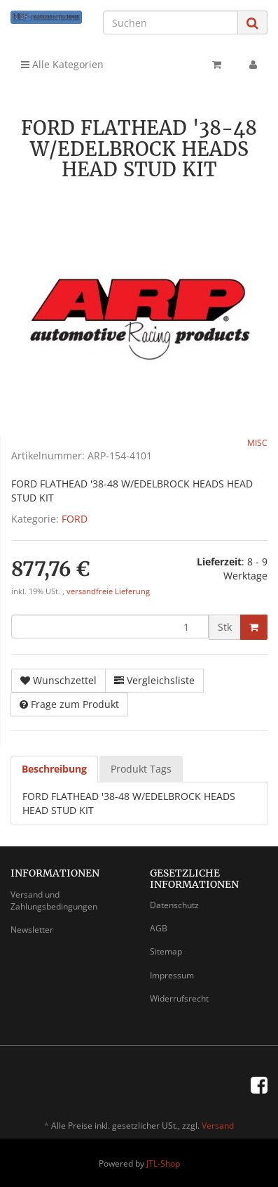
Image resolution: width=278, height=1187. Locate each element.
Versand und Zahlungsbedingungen (54, 900)
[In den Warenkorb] (253, 627)
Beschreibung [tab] (54, 768)
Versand (218, 1126)
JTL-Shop (163, 1163)
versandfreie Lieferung (108, 591)
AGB (158, 928)
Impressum (172, 975)
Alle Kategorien (62, 64)
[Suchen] (170, 22)
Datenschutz (174, 905)
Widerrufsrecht (179, 998)
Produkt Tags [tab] (141, 768)
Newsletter (32, 930)
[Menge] (110, 626)
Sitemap (166, 951)
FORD (75, 518)
